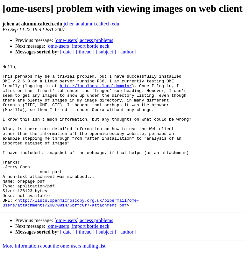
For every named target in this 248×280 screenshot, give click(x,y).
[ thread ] (85, 51)
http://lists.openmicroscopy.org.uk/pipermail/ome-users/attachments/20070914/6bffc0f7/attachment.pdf (71, 230)
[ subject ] (106, 51)
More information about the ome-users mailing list (54, 274)
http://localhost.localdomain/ (95, 90)
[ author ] (127, 51)
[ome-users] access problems (83, 40)
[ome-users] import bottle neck (78, 46)
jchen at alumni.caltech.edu (91, 23)
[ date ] (67, 51)
